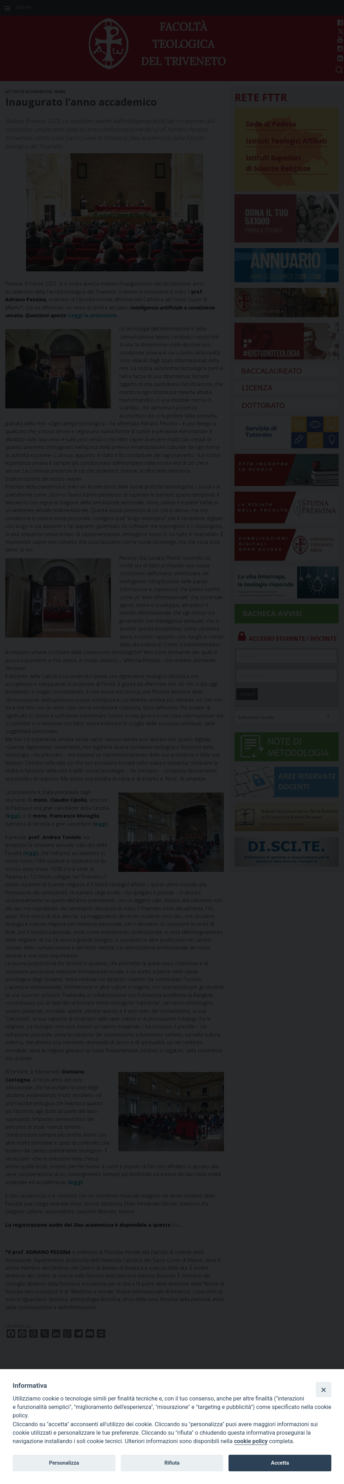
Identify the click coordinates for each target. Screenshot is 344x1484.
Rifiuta (172, 1463)
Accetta (280, 1463)
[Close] (323, 1389)
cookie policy (251, 1441)
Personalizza (64, 1463)
